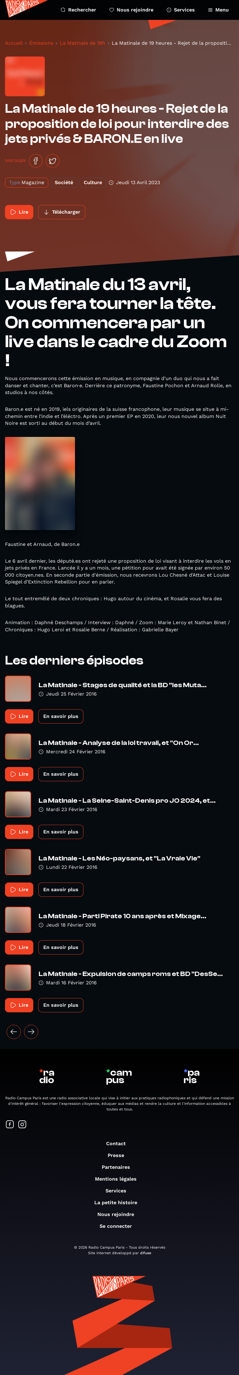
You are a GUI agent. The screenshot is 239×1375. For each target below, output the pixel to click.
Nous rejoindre (131, 10)
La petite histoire (118, 1202)
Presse (119, 1155)
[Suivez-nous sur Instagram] (22, 1124)
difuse (145, 1253)
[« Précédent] (14, 1032)
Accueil (14, 43)
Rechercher (78, 10)
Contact (119, 1143)
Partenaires (119, 1167)
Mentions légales (119, 1179)
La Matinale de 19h (82, 43)
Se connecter (119, 1226)
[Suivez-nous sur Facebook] (10, 1124)
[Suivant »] (31, 1032)
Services (180, 10)
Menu (218, 10)
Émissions (41, 43)
